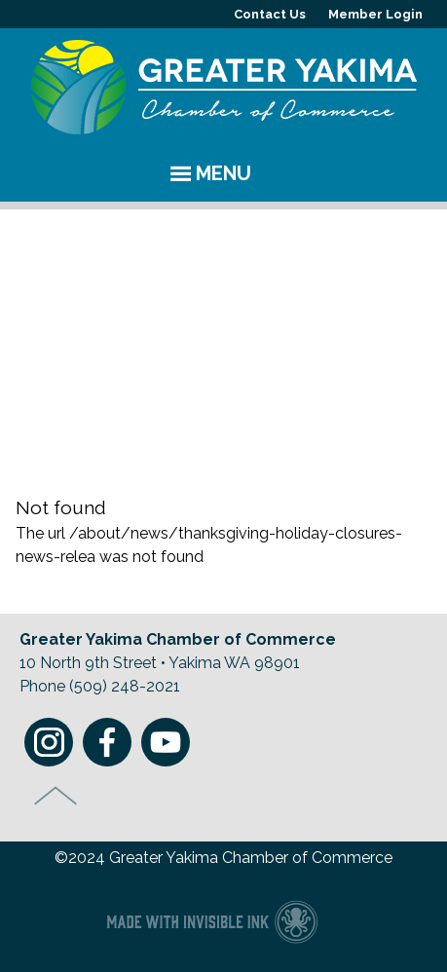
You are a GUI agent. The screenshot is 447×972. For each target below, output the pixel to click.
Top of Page (56, 795)
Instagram (48, 742)
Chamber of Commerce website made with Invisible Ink (211, 920)
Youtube (165, 742)
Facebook (107, 742)
